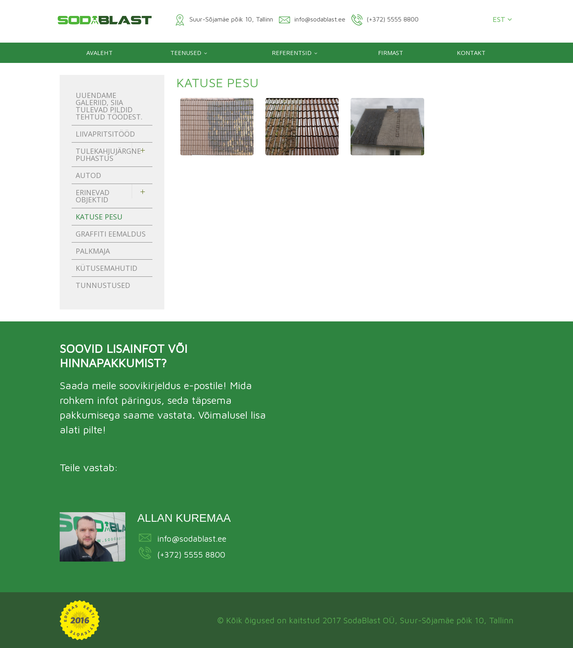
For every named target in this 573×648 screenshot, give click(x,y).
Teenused (185, 53)
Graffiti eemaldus (111, 234)
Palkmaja (93, 251)
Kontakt (471, 53)
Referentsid (292, 53)
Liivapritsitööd (105, 134)
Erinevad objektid (92, 196)
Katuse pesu (99, 216)
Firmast (390, 53)
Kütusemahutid (106, 268)
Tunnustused (103, 285)
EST (502, 19)
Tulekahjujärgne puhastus (108, 154)
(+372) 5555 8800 (191, 554)
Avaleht (99, 53)
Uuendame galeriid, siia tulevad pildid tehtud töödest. (109, 105)
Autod (88, 175)
